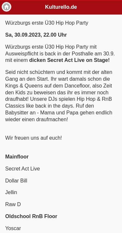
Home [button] (6, 7)
